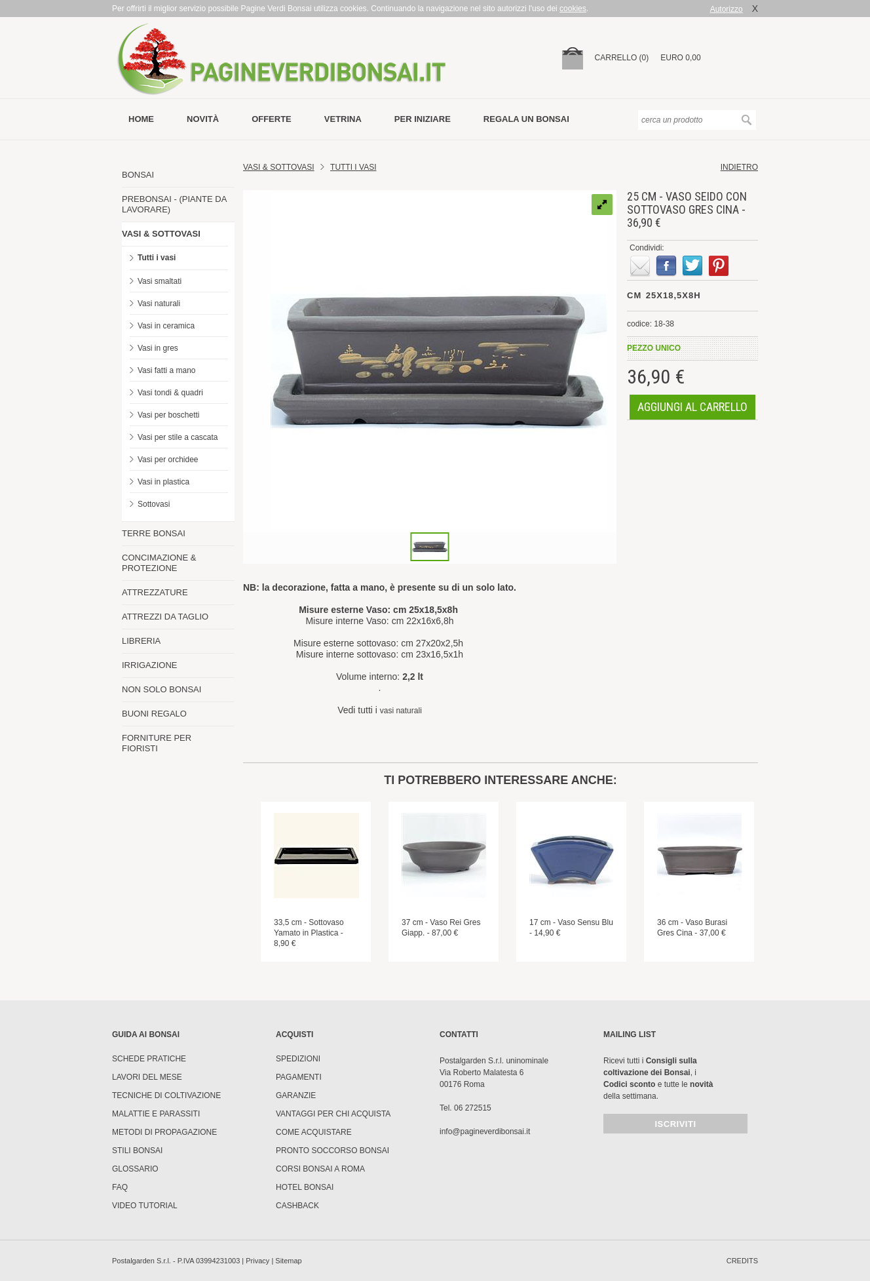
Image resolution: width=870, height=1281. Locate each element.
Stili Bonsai (137, 1150)
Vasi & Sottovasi (278, 167)
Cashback (297, 1205)
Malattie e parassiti (156, 1113)
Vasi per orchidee (168, 459)
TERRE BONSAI (153, 533)
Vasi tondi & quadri (170, 392)
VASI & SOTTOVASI (161, 234)
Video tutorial (145, 1205)
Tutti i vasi (157, 257)
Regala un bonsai (526, 119)
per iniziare (422, 119)
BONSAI (138, 175)
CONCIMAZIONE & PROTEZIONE (159, 563)
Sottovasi (154, 504)
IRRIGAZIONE (150, 665)
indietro (739, 167)
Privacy (257, 1261)
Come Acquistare (314, 1132)
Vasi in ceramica (166, 325)
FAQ (120, 1187)
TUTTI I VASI (353, 167)
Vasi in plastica (163, 481)
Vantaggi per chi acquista (333, 1113)
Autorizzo (726, 9)
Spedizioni (298, 1058)
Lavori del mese (147, 1077)
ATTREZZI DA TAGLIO (165, 616)
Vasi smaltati (159, 281)
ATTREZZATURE (155, 592)
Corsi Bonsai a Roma (320, 1168)
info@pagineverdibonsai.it (485, 1131)
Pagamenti (299, 1077)
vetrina (343, 119)
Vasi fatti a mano (167, 370)
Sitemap (288, 1261)
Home (141, 119)
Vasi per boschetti (169, 415)
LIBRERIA (141, 641)
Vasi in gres (158, 348)
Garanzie (296, 1095)
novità (203, 119)
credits (742, 1261)
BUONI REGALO (154, 714)
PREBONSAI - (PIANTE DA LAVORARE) (174, 204)
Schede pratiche (149, 1058)
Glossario (135, 1168)
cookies (572, 8)
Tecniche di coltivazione (166, 1095)
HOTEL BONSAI (304, 1187)
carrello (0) (622, 57)
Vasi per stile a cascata (178, 437)
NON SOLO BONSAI (161, 689)
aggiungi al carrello (692, 407)
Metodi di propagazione (164, 1132)
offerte (272, 119)
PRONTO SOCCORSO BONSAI (332, 1150)
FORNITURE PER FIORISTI (156, 743)
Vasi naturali (159, 303)
